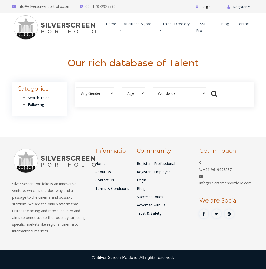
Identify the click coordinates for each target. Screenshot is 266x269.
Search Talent (39, 97)
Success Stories (150, 196)
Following (36, 104)
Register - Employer (153, 171)
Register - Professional (156, 163)
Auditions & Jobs (136, 26)
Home (111, 23)
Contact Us (104, 180)
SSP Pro (201, 27)
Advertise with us (151, 205)
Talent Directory (174, 26)
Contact (243, 23)
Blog (225, 23)
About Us (103, 171)
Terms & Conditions (112, 188)
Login (141, 180)
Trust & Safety (149, 213)
